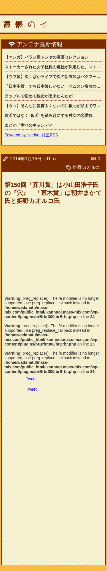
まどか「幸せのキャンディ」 (30, 125)
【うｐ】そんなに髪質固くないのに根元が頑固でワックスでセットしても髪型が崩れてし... (54, 105)
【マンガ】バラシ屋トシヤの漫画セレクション (46, 57)
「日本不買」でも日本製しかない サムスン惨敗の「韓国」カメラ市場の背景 (54, 86)
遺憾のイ (27, 25)
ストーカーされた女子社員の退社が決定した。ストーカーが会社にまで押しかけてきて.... (54, 67)
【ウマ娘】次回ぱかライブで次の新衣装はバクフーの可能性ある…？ (54, 76)
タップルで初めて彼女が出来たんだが (38, 96)
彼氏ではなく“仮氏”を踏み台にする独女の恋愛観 (48, 115)
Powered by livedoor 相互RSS (31, 135)
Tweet (31, 379)
